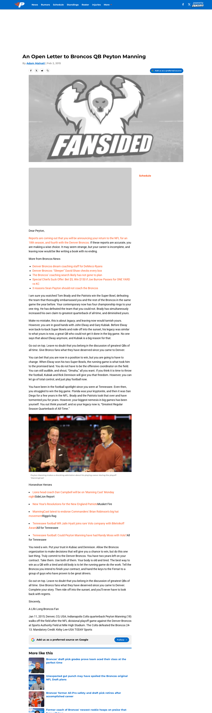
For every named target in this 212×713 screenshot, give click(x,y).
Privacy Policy (112, 690)
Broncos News (47, 662)
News (35, 4)
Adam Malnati (35, 63)
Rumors (45, 4)
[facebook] (183, 4)
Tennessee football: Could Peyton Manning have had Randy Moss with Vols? (80, 535)
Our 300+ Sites (142, 684)
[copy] (48, 70)
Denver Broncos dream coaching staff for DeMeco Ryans (67, 266)
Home (32, 662)
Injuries (96, 4)
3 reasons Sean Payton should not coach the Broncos (65, 288)
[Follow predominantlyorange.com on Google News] (121, 639)
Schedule (58, 4)
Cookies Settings (143, 696)
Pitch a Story (70, 690)
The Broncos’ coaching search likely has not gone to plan (67, 275)
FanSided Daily (38, 690)
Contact (109, 684)
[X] (189, 4)
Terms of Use (141, 690)
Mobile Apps (174, 684)
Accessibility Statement (76, 696)
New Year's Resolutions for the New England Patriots (65, 504)
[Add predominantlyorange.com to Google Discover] (166, 70)
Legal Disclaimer (39, 696)
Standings (73, 4)
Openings (68, 684)
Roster (85, 4)
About (32, 684)
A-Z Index (110, 696)
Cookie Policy (175, 690)
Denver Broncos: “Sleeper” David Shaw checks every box (67, 270)
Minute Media (19, 704)
